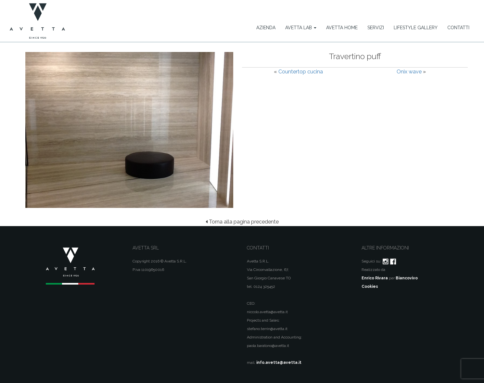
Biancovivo (407, 278)
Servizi (375, 27)
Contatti (458, 27)
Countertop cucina (300, 72)
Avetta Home (342, 27)
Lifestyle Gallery (416, 27)
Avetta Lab (300, 27)
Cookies (370, 286)
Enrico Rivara (375, 278)
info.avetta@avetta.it (278, 362)
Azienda (265, 27)
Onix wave (409, 72)
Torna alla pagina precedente (242, 222)
